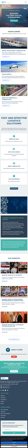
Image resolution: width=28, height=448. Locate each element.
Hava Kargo (3, 411)
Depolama (3, 417)
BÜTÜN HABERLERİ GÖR (14, 339)
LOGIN (14, 356)
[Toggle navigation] (25, 2)
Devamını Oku (4, 281)
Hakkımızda (3, 397)
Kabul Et (14, 442)
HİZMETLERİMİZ (14, 20)
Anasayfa (2, 395)
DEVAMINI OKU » (6, 56)
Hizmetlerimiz (3, 399)
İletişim (2, 403)
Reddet (14, 444)
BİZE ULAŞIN (14, 371)
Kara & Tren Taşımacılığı (5, 413)
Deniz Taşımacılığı (4, 409)
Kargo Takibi (3, 415)
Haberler (2, 401)
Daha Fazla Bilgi (14, 446)
